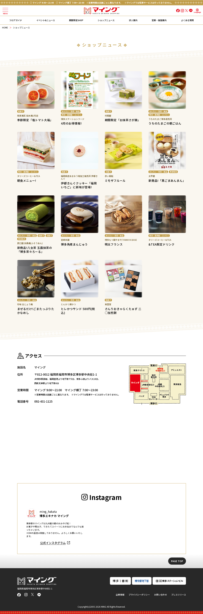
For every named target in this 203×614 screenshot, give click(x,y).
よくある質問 (187, 20)
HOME (5, 27)
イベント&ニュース (45, 20)
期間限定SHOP (76, 20)
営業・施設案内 (159, 20)
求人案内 (133, 20)
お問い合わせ (160, 594)
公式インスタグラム (53, 543)
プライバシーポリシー (139, 594)
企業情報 (120, 594)
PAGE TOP (177, 561)
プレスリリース (178, 594)
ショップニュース (106, 20)
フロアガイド (15, 20)
